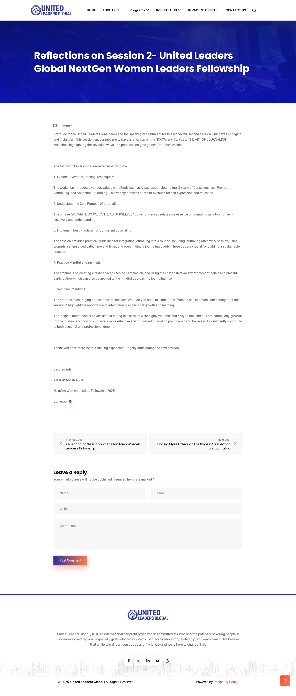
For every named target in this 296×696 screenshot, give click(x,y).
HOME (91, 10)
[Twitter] (138, 661)
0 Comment (65, 126)
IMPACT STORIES (203, 10)
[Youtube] (157, 661)
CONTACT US (236, 10)
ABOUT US (112, 10)
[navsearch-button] (255, 8)
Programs (139, 10)
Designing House (226, 682)
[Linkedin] (148, 661)
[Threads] (167, 661)
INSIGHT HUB (168, 10)
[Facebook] (128, 661)
